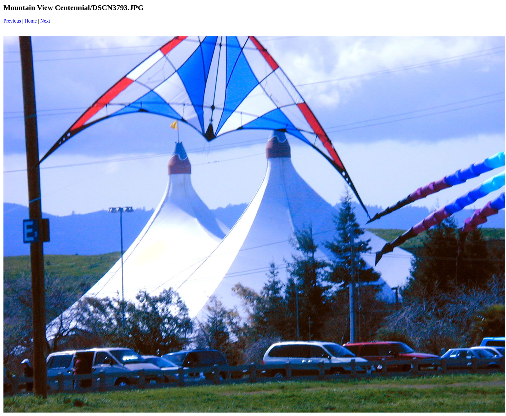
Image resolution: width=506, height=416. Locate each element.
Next (45, 21)
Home (30, 21)
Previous (12, 21)
